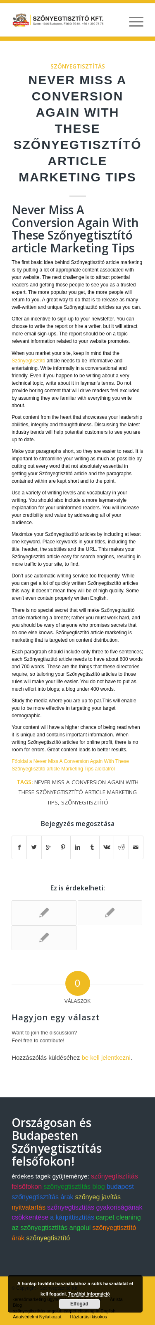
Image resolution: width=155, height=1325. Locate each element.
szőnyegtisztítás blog (74, 1186)
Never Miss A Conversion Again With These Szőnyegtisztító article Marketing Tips (77, 128)
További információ (89, 1293)
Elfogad (79, 1304)
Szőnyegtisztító (28, 361)
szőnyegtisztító (84, 802)
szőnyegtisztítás (77, 66)
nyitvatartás (28, 1207)
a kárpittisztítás (72, 1217)
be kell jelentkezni (105, 1057)
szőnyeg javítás (98, 1196)
